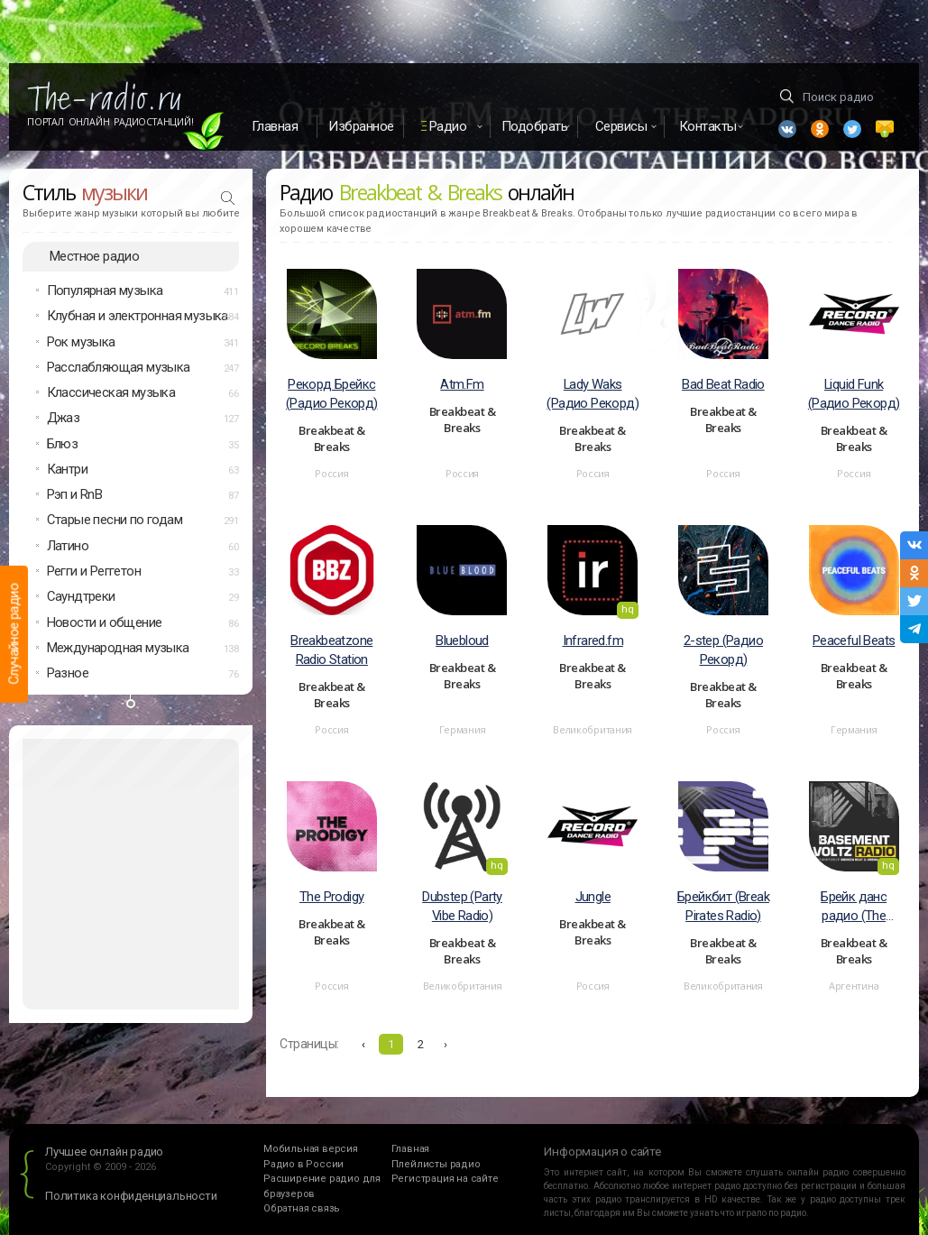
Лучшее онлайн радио (104, 1151)
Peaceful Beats (854, 640)
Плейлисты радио (436, 1164)
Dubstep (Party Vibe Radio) (462, 906)
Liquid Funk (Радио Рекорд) (854, 393)
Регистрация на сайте (445, 1178)
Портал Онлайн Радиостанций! (110, 121)
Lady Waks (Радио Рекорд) (593, 393)
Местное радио (94, 256)
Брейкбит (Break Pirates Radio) (723, 906)
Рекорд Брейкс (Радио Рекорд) (332, 393)
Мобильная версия (310, 1149)
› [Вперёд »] (445, 1044)
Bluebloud (462, 640)
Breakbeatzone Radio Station (331, 650)
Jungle (593, 897)
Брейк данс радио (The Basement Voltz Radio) (853, 907)
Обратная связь (301, 1208)
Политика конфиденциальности (131, 1196)
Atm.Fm (461, 384)
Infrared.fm (593, 640)
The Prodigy (331, 897)
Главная (275, 126)
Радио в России (303, 1164)
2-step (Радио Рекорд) (723, 650)
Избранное (361, 126)
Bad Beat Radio (723, 384)
